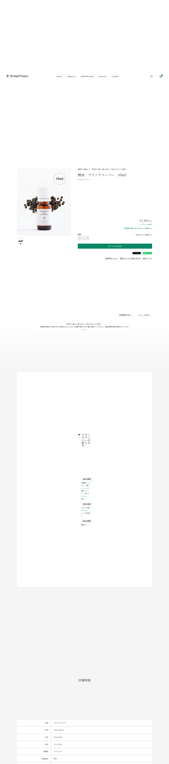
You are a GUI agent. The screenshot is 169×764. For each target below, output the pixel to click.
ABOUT (59, 74)
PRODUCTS (71, 74)
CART (161, 73)
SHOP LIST (103, 74)
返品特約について (111, 258)
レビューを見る (143, 315)
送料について (147, 258)
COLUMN (115, 74)
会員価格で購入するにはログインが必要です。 (138, 228)
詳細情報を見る (125, 315)
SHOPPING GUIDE (87, 74)
